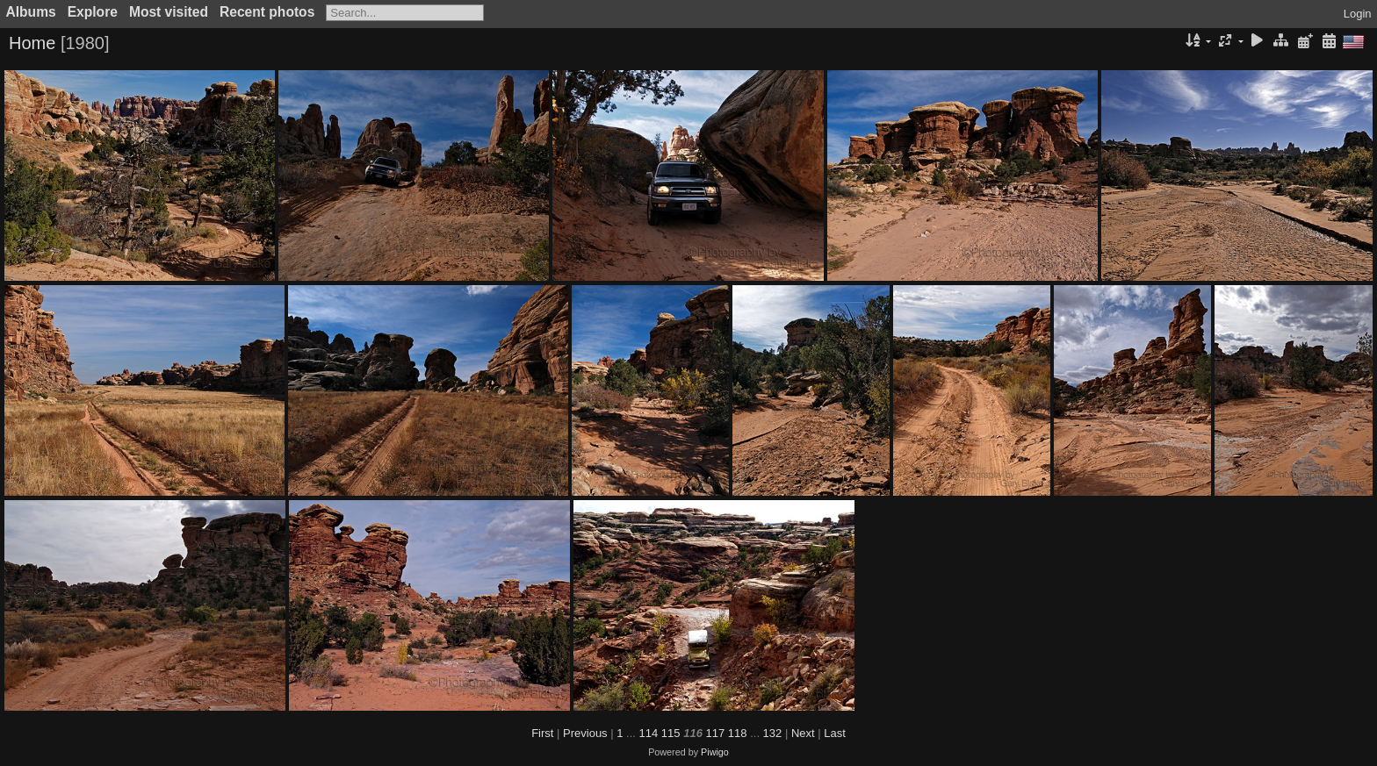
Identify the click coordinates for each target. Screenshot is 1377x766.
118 (737, 733)
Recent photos (267, 11)
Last (835, 733)
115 (671, 733)
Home (32, 43)
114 (649, 733)
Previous (585, 733)
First (542, 733)
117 (715, 733)
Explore (93, 11)
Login (1358, 13)
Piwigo (715, 752)
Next (803, 733)
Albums (31, 11)
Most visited (168, 11)
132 (772, 733)
